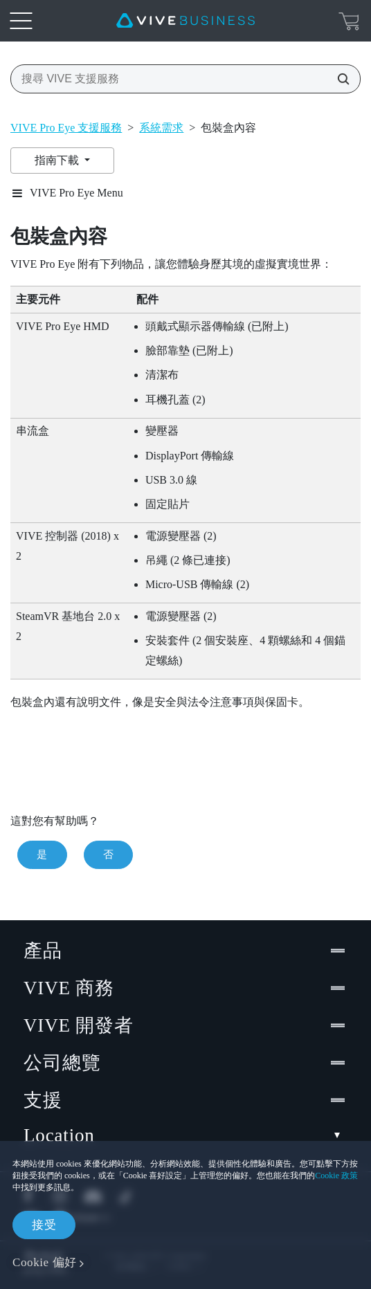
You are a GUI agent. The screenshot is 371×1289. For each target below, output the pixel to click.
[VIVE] (185, 20)
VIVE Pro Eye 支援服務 (66, 128)
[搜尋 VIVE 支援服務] (339, 79)
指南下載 (58, 160)
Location (185, 1136)
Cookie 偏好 (44, 1262)
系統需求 (161, 128)
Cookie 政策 (336, 1175)
